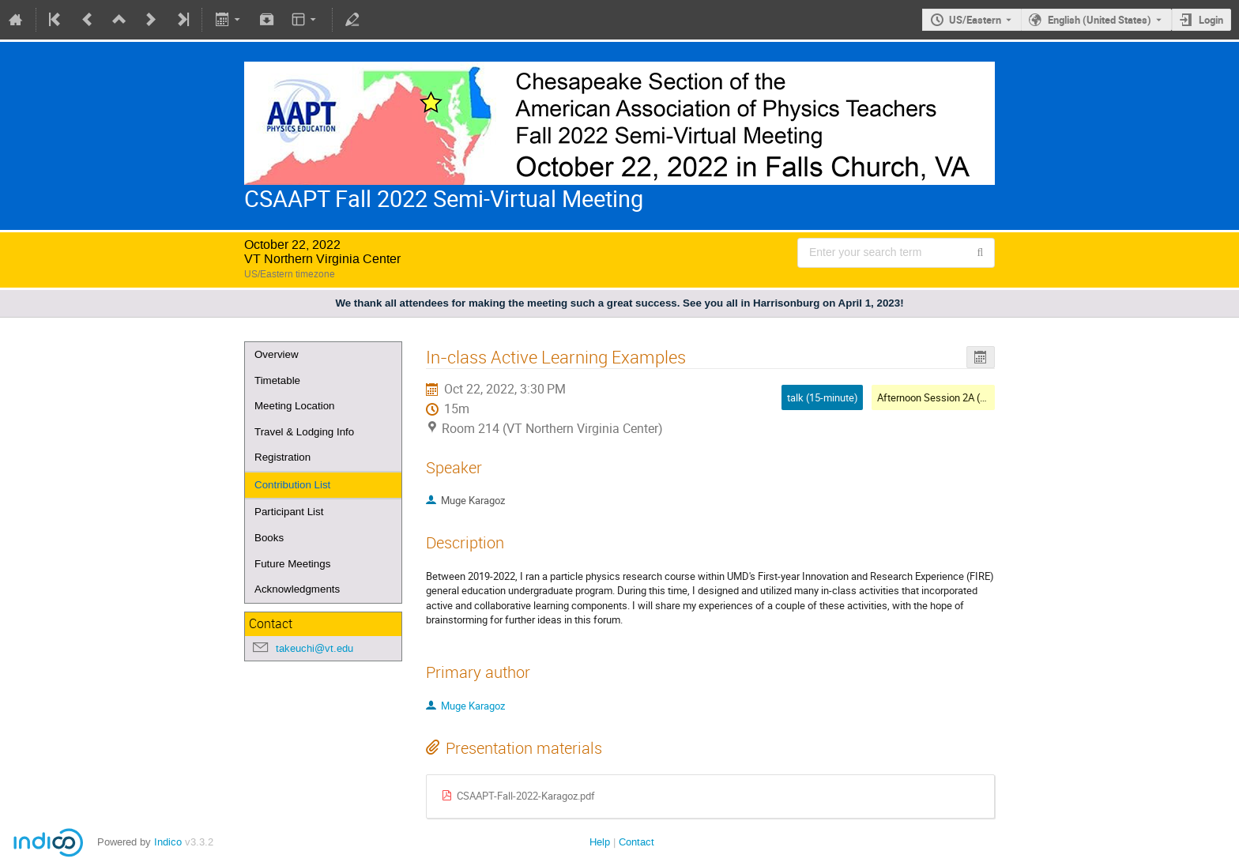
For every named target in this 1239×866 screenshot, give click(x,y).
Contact (636, 842)
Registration (282, 457)
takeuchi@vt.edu (314, 648)
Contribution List (292, 485)
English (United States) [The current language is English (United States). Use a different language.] (1099, 20)
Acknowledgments (297, 589)
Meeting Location (294, 406)
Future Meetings (292, 564)
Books (269, 538)
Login (1211, 20)
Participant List (288, 512)
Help (599, 842)
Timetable (277, 380)
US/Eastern (975, 20)
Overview (276, 354)
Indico (168, 842)
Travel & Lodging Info (304, 432)
